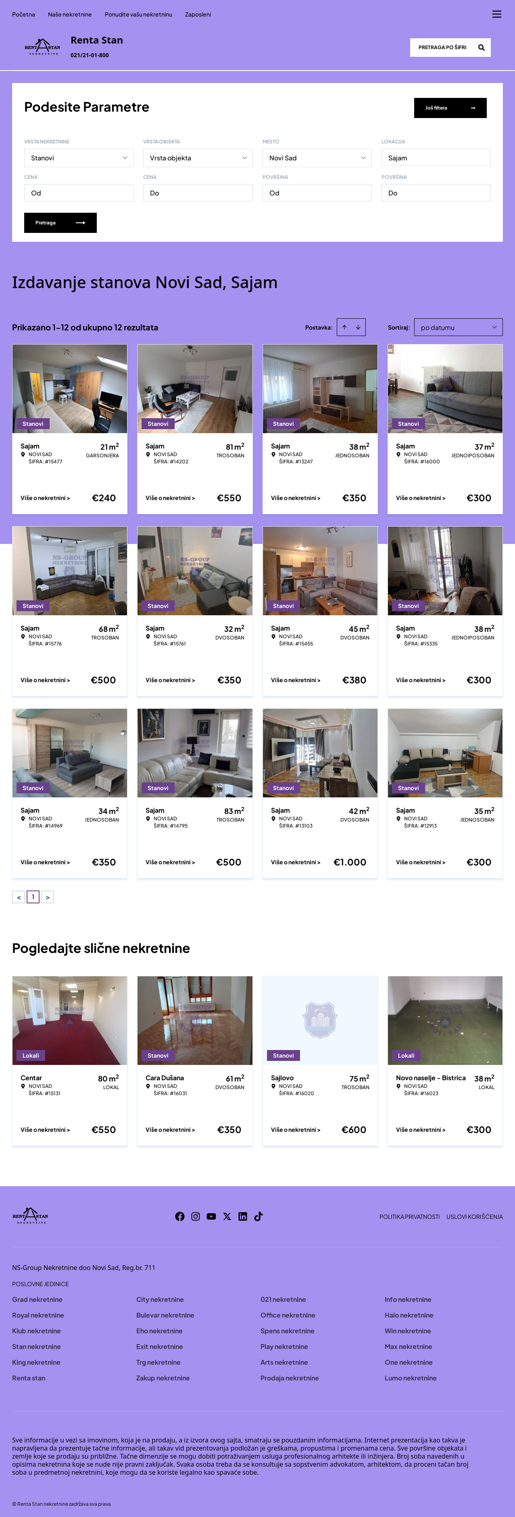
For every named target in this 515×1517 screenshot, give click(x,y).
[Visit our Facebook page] (180, 1213)
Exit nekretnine (159, 1343)
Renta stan (28, 1375)
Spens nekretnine (288, 1328)
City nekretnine (160, 1296)
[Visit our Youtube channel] (211, 1213)
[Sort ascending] (344, 324)
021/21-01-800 (90, 55)
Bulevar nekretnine (165, 1312)
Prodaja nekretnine (290, 1375)
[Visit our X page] (227, 1213)
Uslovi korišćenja (474, 1213)
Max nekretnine (408, 1343)
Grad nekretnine (37, 1296)
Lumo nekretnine (411, 1375)
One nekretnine (409, 1359)
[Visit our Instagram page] (195, 1213)
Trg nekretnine (158, 1359)
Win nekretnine (408, 1328)
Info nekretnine (408, 1296)
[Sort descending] (358, 324)
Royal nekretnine (38, 1312)
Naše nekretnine (70, 14)
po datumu (438, 324)
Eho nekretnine (159, 1328)
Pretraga (60, 220)
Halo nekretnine (409, 1312)
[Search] (481, 47)
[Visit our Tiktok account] (258, 1213)
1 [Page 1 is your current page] (33, 894)
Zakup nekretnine (163, 1375)
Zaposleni (198, 14)
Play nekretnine (284, 1343)
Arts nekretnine (284, 1359)
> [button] (48, 894)
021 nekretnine (283, 1296)
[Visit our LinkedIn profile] (243, 1213)
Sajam (397, 155)
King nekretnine (36, 1359)
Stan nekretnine (36, 1343)
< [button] (19, 894)
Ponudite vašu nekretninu (138, 14)
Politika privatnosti (409, 1213)
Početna (23, 14)
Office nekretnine (288, 1312)
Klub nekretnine (36, 1328)
